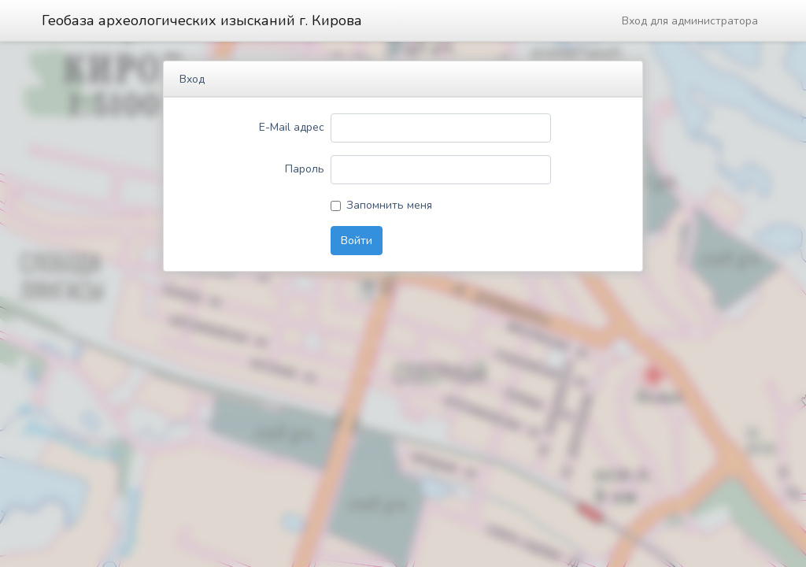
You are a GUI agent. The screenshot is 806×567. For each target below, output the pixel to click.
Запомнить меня (389, 205)
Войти (356, 240)
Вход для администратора (690, 20)
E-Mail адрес (291, 127)
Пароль (304, 168)
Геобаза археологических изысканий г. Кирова (202, 20)
